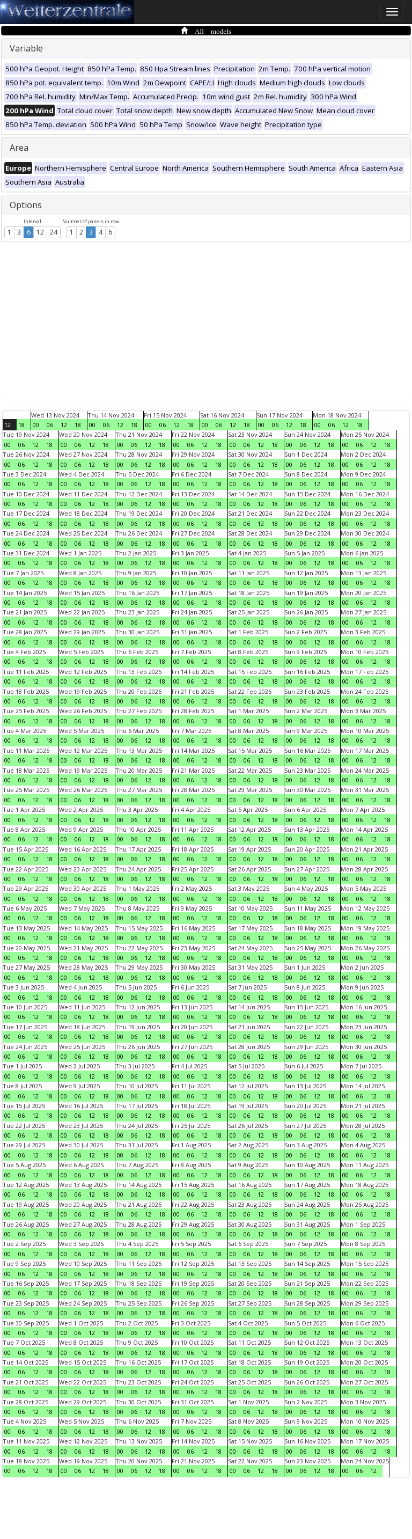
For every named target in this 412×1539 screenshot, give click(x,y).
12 (40, 232)
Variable (26, 48)
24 (53, 232)
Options (26, 205)
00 (36, 425)
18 (21, 425)
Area (19, 147)
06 (50, 425)
